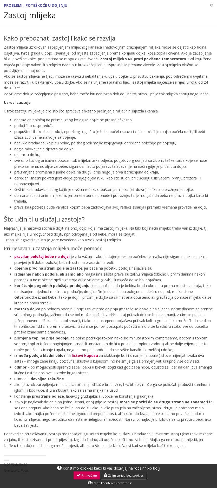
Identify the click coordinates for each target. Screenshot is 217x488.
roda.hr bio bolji (147, 468)
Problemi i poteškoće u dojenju (35, 5)
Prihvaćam (86, 475)
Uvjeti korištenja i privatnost (110, 483)
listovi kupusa (85, 355)
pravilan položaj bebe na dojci (42, 256)
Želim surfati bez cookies (123, 475)
